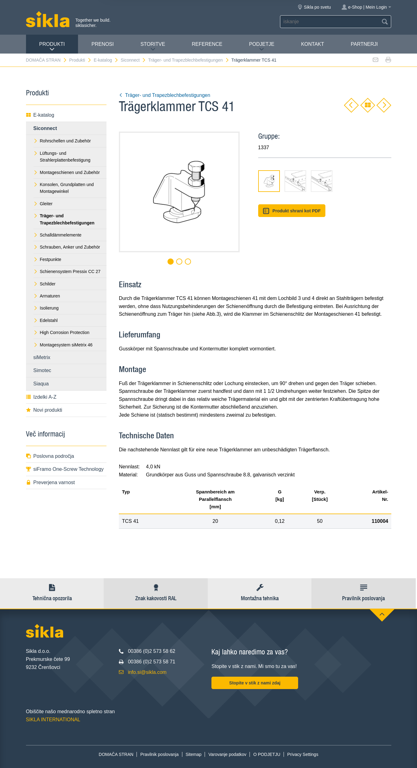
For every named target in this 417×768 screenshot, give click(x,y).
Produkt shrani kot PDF (292, 211)
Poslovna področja (50, 456)
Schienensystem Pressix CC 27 (67, 271)
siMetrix (41, 357)
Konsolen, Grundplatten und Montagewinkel (63, 188)
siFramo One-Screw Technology (65, 469)
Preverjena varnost (50, 482)
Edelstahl (45, 320)
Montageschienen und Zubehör (66, 172)
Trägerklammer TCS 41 (253, 60)
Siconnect (133, 60)
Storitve (153, 46)
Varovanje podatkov (227, 754)
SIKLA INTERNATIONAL (53, 719)
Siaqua (41, 383)
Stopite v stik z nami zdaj (254, 682)
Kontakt (312, 44)
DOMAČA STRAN (46, 60)
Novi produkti (44, 410)
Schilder (44, 283)
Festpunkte (47, 259)
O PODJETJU (266, 754)
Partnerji (364, 44)
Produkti (52, 46)
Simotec (42, 370)
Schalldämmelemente (57, 234)
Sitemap (193, 754)
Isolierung (46, 308)
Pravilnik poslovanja (159, 754)
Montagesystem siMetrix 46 (63, 344)
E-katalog (106, 60)
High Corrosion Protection (61, 332)
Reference (207, 44)
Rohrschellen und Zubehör (62, 140)
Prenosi (102, 44)
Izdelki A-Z (41, 397)
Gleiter (43, 203)
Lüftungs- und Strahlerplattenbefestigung (61, 157)
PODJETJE (261, 46)
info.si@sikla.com (147, 672)
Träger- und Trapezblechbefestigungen (188, 60)
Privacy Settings (302, 754)
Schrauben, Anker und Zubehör (66, 247)
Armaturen (46, 295)
